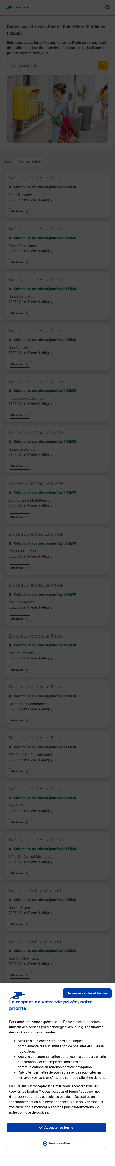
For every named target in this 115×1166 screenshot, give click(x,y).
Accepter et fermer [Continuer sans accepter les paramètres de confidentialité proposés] (59, 1127)
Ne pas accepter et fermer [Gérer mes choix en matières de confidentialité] (87, 993)
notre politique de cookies (28, 1112)
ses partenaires (88, 1022)
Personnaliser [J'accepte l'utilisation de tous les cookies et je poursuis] (59, 1143)
